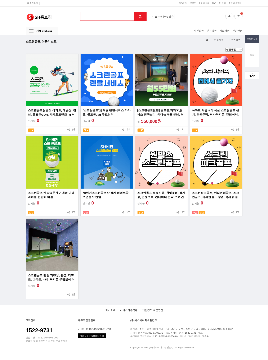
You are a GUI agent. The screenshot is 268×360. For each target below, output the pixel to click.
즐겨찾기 (32, 3)
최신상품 (199, 30)
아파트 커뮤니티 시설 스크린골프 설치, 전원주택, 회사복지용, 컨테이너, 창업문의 (215, 113)
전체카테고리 (44, 31)
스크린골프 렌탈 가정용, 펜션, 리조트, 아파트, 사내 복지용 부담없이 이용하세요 (51, 278)
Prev (172, 15)
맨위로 (252, 75)
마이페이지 (204, 3)
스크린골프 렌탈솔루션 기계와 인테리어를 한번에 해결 (51, 195)
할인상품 (237, 30)
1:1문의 (222, 3)
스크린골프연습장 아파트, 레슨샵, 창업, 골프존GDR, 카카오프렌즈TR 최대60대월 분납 (52, 113)
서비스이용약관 (129, 310)
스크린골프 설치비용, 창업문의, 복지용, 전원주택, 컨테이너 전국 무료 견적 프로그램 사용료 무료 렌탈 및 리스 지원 (161, 195)
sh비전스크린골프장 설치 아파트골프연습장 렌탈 (106, 195)
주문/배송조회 (234, 3)
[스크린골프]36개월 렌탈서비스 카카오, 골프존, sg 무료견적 (107, 112)
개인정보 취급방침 (152, 310)
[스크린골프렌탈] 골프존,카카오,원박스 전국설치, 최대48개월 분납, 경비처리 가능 (160, 113)
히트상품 (224, 30)
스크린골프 (234, 40)
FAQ (214, 3)
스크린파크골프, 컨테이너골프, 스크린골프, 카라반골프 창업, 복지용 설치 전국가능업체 (215, 195)
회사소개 (110, 310)
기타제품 (218, 40)
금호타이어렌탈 (163, 16)
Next (172, 18)
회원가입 (183, 3)
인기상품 (212, 30)
